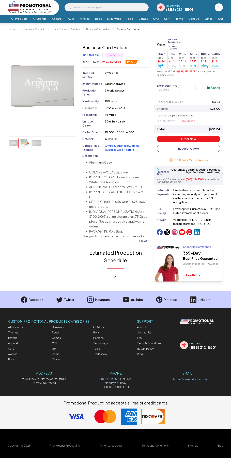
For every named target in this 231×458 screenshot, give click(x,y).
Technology (100, 343)
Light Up (193, 18)
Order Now (188, 139)
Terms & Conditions (149, 343)
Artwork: (162, 219)
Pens (96, 332)
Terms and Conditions (155, 445)
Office (209, 18)
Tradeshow (100, 354)
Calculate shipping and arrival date (175, 115)
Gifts (156, 18)
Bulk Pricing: (162, 211)
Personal (98, 338)
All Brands (39, 18)
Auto (71, 18)
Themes (13, 332)
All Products (19, 18)
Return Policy (145, 348)
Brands (12, 338)
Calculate (188, 121)
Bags (98, 18)
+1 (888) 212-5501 (185, 71)
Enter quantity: (167, 87)
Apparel (57, 18)
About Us (142, 327)
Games (143, 18)
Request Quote (188, 148)
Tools (96, 348)
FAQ (140, 338)
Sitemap (193, 445)
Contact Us (144, 332)
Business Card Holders (98, 29)
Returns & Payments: (163, 192)
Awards (85, 18)
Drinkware (114, 18)
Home (179, 18)
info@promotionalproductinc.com (187, 378)
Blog (140, 354)
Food (129, 18)
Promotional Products (33, 29)
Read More (193, 275)
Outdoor (98, 327)
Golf (166, 18)
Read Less (143, 240)
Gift (54, 343)
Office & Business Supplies (66, 29)
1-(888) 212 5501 (109, 379)
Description (90, 155)
